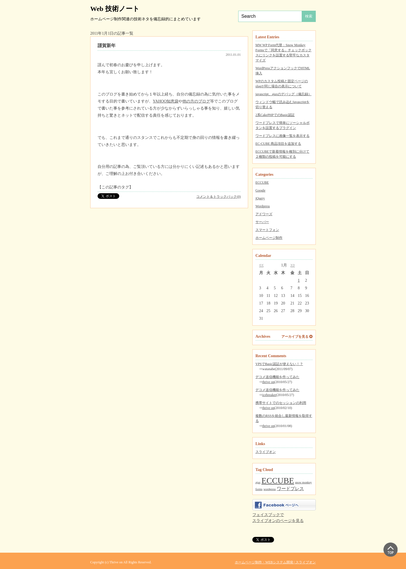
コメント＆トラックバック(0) (218, 197)
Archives (262, 336)
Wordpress (262, 206)
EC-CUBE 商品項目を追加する (278, 144)
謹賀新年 (107, 45)
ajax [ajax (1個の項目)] (258, 482)
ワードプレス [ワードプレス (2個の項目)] (290, 488)
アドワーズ (263, 214)
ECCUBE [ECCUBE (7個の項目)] (277, 480)
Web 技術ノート (115, 8)
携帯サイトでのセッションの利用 (280, 403)
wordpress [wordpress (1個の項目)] (269, 489)
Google (260, 190)
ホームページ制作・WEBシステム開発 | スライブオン (275, 562)
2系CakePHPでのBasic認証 (275, 115)
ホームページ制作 (269, 238)
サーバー (262, 222)
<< (261, 265)
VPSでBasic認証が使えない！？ (279, 364)
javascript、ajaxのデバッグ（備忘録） (283, 94)
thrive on (268, 382)
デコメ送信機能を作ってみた (277, 377)
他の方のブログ (196, 101)
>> (292, 265)
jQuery (260, 198)
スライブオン (265, 452)
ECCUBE (262, 183)
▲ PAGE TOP (390, 550)
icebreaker (269, 395)
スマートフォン (267, 230)
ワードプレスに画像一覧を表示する (282, 136)
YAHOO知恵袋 (165, 101)
